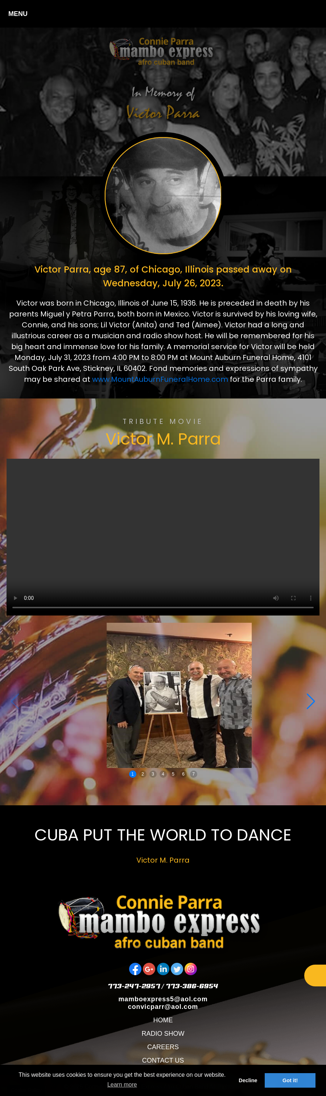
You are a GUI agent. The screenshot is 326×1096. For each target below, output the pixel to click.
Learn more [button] (122, 1084)
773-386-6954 (192, 985)
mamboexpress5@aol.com (162, 999)
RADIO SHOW (162, 1033)
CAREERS (163, 1047)
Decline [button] (248, 1080)
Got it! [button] (290, 1080)
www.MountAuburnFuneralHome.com (160, 379)
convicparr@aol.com (163, 1006)
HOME (163, 1020)
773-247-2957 (134, 985)
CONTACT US (163, 1060)
